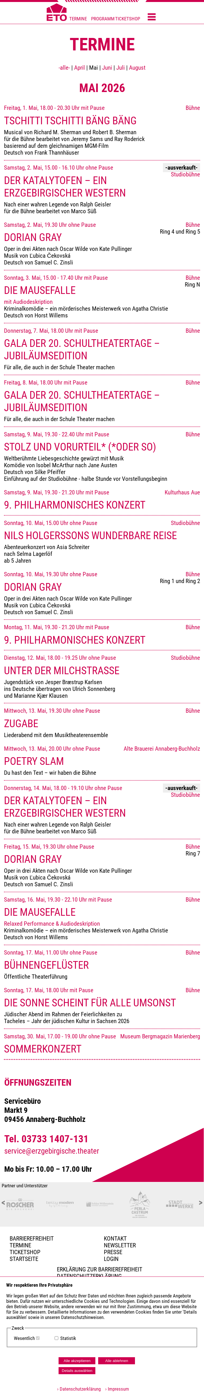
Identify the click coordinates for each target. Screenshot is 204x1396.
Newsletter (120, 1245)
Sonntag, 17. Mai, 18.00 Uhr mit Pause (102, 1005)
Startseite (24, 1259)
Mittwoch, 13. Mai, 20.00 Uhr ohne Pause (102, 760)
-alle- (64, 67)
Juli (120, 67)
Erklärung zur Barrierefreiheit (99, 1269)
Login (111, 1259)
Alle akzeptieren (77, 1361)
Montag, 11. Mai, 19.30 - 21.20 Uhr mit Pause (102, 635)
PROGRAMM (103, 19)
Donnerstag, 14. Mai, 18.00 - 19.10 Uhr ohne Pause (102, 810)
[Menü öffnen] (151, 17)
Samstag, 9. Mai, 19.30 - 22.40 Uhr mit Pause (102, 456)
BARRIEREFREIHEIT (32, 1238)
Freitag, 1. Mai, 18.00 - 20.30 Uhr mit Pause (102, 130)
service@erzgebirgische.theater (51, 1151)
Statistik (68, 1338)
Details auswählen (77, 1371)
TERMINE (78, 19)
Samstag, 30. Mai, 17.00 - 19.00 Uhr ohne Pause (102, 1044)
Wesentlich (24, 1338)
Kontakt (115, 1238)
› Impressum (115, 1389)
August (137, 67)
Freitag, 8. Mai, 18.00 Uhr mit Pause (102, 400)
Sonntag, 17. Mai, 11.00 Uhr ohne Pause (102, 964)
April (79, 67)
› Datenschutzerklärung (79, 1389)
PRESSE (113, 1252)
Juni (107, 67)
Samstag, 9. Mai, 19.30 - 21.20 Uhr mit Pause (102, 500)
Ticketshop (25, 1252)
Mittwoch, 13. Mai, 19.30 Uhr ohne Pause (102, 722)
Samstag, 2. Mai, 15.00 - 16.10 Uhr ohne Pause (102, 189)
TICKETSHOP (127, 19)
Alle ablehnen (116, 1361)
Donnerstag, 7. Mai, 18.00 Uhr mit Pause (102, 349)
